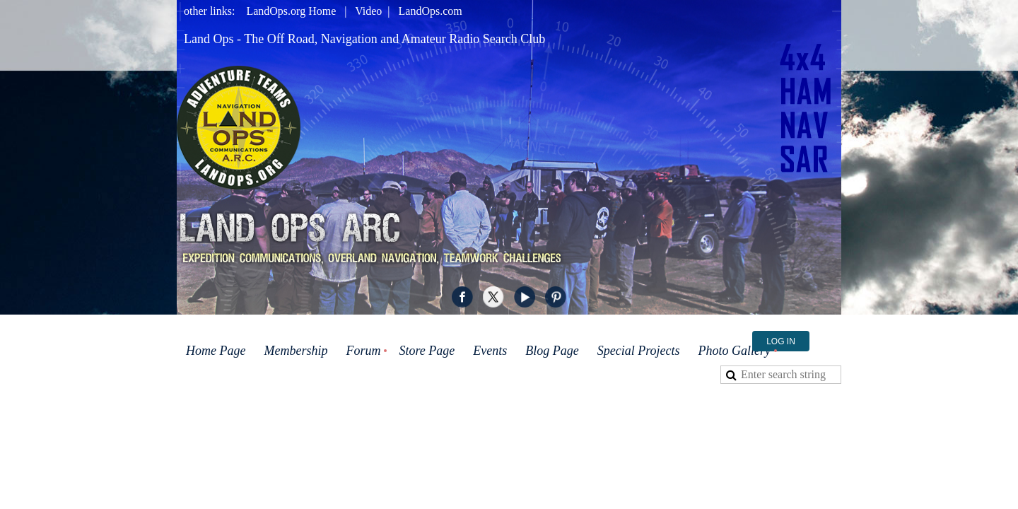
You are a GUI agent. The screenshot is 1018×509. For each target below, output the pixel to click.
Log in (780, 341)
